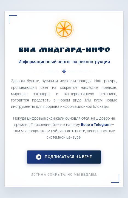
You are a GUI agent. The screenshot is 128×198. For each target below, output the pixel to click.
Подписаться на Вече (64, 157)
